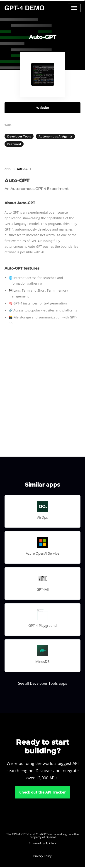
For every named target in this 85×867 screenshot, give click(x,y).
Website (42, 107)
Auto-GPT (24, 169)
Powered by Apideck (42, 843)
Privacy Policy (42, 856)
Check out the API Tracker (42, 792)
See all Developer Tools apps (42, 683)
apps (8, 169)
